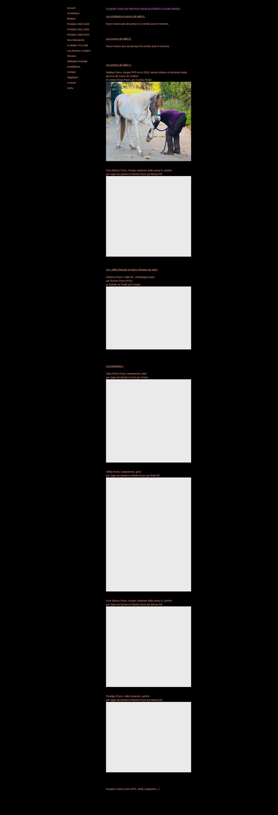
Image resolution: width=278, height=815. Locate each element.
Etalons (71, 18)
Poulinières (73, 13)
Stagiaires (72, 77)
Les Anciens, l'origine (78, 50)
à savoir (71, 82)
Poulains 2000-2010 (78, 34)
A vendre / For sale (77, 45)
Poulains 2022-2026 (78, 24)
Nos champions (75, 40)
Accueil (71, 8)
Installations (73, 66)
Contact (71, 72)
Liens (70, 88)
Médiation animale (77, 61)
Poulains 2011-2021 (78, 29)
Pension (71, 56)
